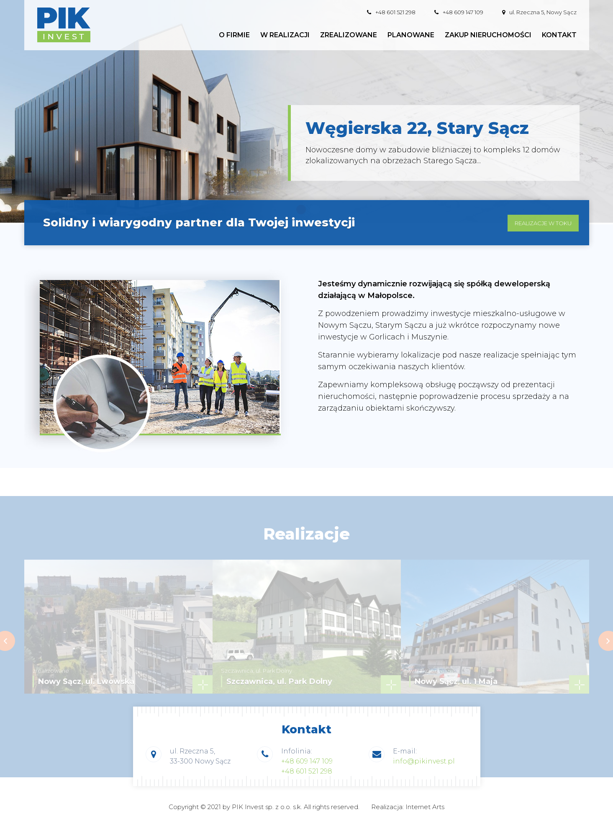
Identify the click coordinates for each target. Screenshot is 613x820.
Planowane (410, 35)
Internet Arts (424, 807)
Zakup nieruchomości (488, 35)
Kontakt (559, 35)
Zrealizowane (348, 35)
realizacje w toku (543, 230)
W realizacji (285, 35)
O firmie (234, 35)
